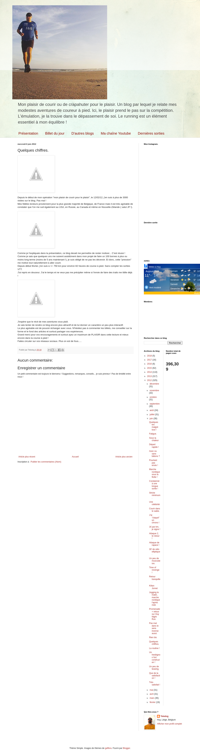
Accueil (75, 456)
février (153, 702)
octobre (153, 397)
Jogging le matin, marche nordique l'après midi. (154, 598)
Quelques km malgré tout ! (153, 426)
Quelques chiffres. (154, 642)
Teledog (164, 716)
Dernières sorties (151, 133)
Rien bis (153, 637)
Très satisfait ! (154, 683)
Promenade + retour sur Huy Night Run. (154, 614)
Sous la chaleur (154, 439)
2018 (149, 356)
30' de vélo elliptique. (154, 552)
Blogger (126, 748)
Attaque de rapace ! (154, 543)
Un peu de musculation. (154, 561)
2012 (149, 380)
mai (152, 690)
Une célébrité (154, 503)
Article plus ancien (123, 456)
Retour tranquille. (154, 579)
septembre (155, 404)
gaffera (108, 748)
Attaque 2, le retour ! (154, 536)
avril (152, 694)
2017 (149, 360)
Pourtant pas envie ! (153, 463)
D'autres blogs (82, 133)
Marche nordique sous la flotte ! (154, 473)
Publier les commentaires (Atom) (46, 462)
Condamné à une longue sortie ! (154, 485)
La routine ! (154, 648)
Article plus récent (26, 456)
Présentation (28, 133)
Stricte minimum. (154, 495)
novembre (154, 390)
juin (152, 418)
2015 (149, 368)
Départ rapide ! (154, 445)
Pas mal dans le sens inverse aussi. (154, 628)
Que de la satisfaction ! (154, 675)
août (152, 410)
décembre (154, 384)
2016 (149, 364)
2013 (149, 376)
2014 (149, 372)
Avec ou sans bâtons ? (154, 453)
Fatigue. (153, 434)
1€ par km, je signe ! (154, 528)
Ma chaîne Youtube (116, 133)
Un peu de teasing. (154, 667)
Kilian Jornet (153, 586)
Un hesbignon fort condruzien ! (154, 657)
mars (152, 698)
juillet (152, 414)
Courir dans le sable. (154, 509)
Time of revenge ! (154, 570)
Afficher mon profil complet (169, 724)
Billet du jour (54, 133)
